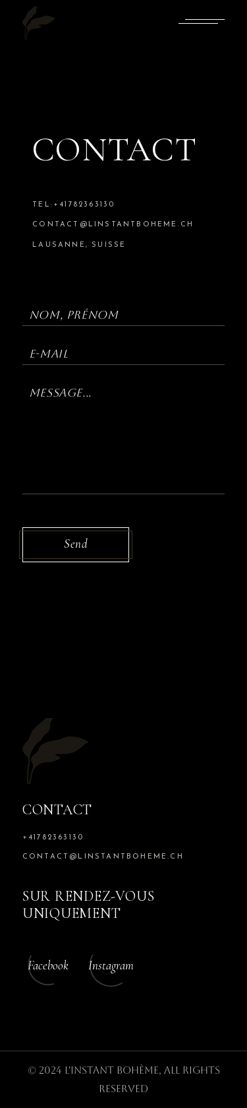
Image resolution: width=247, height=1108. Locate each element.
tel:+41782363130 (73, 205)
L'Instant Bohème (112, 1070)
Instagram (111, 965)
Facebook (48, 965)
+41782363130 (53, 837)
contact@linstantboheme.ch (113, 224)
